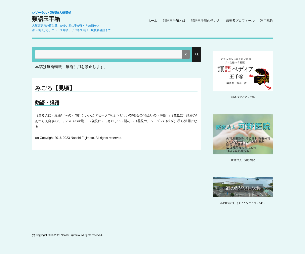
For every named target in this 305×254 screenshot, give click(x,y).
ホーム (152, 20)
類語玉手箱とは (174, 20)
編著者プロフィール (240, 20)
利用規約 (266, 20)
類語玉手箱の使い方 (205, 20)
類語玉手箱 (46, 18)
